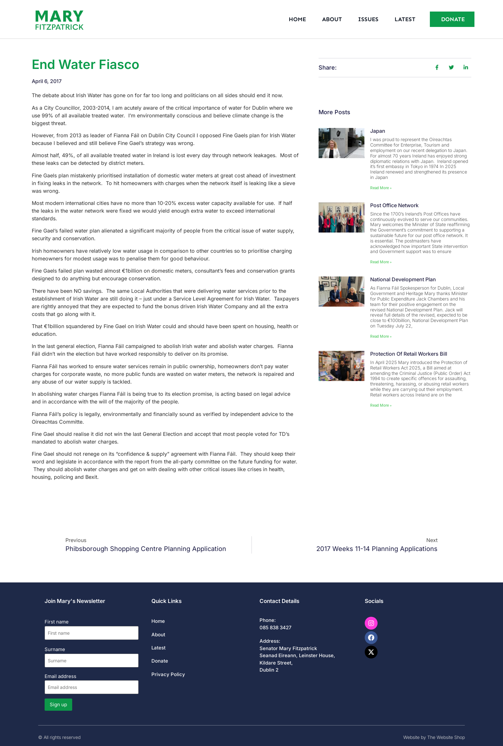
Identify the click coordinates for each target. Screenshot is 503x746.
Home (297, 19)
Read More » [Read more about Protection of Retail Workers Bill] (381, 405)
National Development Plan (403, 279)
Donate (159, 661)
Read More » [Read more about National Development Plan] (381, 336)
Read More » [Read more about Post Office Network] (381, 262)
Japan (377, 131)
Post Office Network (394, 205)
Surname (55, 649)
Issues (368, 19)
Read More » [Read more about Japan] (381, 188)
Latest (405, 19)
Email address (92, 683)
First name (57, 622)
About (332, 19)
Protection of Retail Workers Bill (408, 354)
